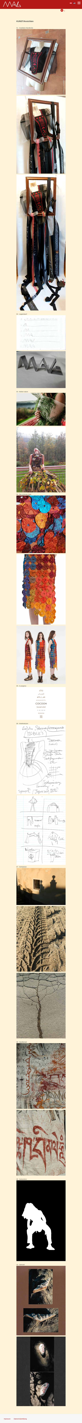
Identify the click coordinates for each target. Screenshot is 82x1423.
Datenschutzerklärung (20, 1419)
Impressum (7, 1419)
